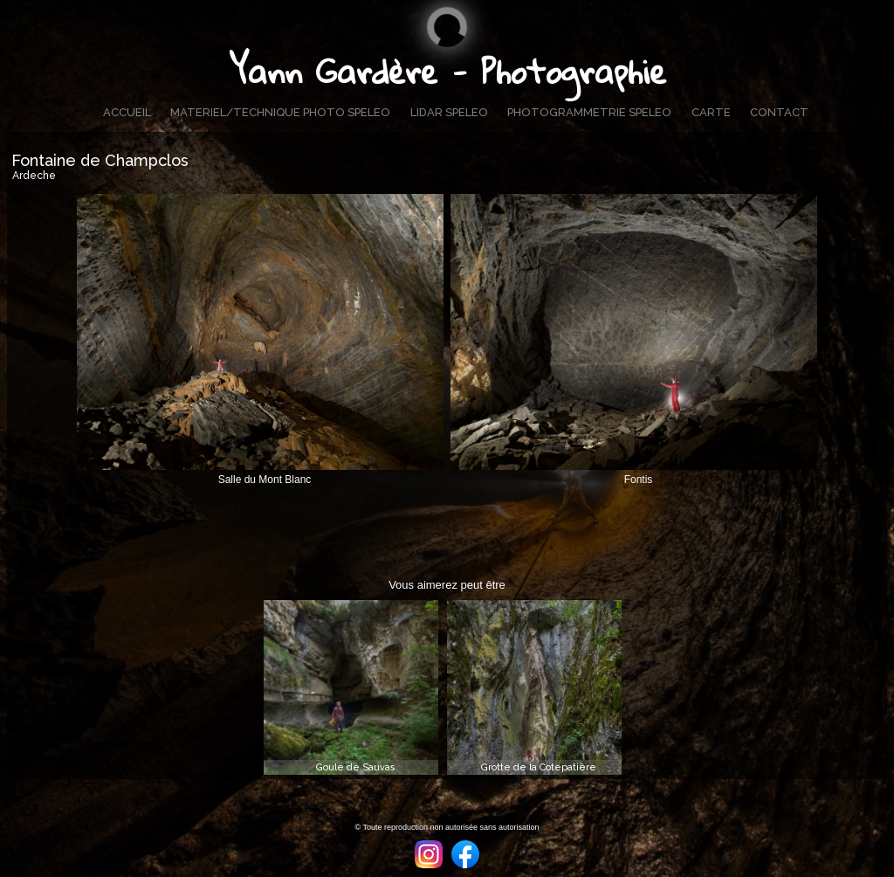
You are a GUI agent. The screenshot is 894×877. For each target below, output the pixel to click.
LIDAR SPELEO (449, 112)
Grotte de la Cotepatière (538, 767)
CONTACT (779, 112)
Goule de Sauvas (355, 767)
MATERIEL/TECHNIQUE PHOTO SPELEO (280, 112)
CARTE (711, 112)
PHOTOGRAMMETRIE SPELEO (589, 112)
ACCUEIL (127, 112)
